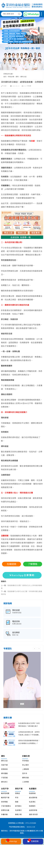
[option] (22, 680)
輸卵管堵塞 (5, 793)
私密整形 (32, 789)
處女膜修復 (33, 798)
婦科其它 (4, 782)
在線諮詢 (11, 564)
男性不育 (19, 789)
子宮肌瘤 (4, 778)
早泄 (16, 798)
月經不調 (4, 765)
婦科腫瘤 (4, 773)
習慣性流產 (5, 810)
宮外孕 (24, 773)
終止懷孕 (25, 765)
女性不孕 (5, 789)
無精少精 (18, 815)
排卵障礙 (4, 802)
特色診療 (11, 77)
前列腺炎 (18, 806)
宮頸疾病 (4, 769)
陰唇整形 (32, 806)
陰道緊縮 (32, 793)
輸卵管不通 (5, 798)
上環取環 (25, 769)
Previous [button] (34, 648)
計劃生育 (26, 756)
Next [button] (39, 648)
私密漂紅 (32, 802)
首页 (4, 77)
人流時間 (25, 782)
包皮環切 (18, 810)
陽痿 (16, 802)
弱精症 (17, 793)
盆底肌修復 (33, 810)
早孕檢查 (25, 761)
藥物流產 (25, 778)
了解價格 (32, 564)
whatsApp (11, 841)
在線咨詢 (32, 841)
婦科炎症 (23, 77)
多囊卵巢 (4, 815)
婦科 (17, 77)
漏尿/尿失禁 (33, 815)
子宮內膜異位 (6, 806)
